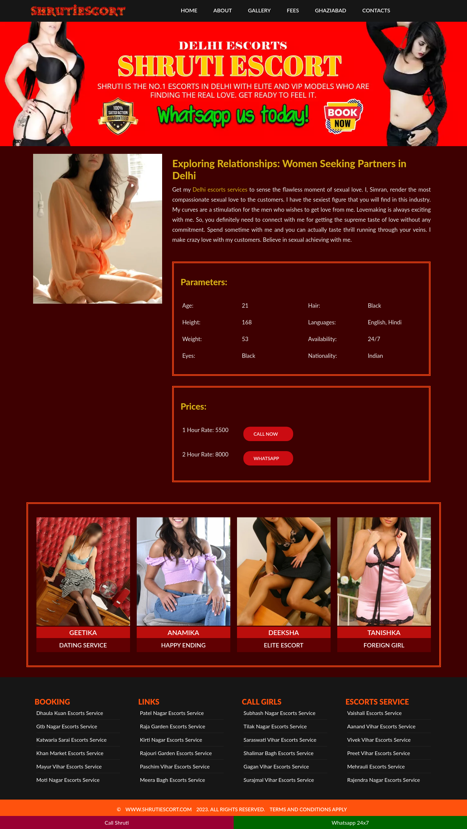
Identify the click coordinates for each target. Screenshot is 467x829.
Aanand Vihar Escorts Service (381, 726)
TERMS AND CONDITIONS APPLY (308, 809)
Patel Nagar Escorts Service (172, 713)
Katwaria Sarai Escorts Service (71, 739)
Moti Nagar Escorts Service (68, 779)
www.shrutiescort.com (158, 809)
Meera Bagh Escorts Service (172, 779)
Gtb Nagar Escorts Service (66, 726)
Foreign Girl (384, 645)
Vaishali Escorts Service (374, 713)
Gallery (259, 10)
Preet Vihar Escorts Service (378, 753)
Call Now (265, 434)
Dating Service (83, 645)
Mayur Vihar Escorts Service (69, 766)
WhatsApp (266, 458)
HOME (189, 10)
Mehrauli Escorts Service (376, 766)
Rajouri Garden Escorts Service (176, 753)
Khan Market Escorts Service (70, 753)
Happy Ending (183, 645)
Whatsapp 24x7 (350, 822)
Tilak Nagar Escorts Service (275, 726)
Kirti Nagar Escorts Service (171, 739)
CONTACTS (376, 10)
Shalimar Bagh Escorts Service (279, 753)
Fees (293, 10)
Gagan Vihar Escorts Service (276, 766)
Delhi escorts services (220, 189)
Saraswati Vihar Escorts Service (280, 739)
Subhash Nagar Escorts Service (280, 713)
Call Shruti (117, 822)
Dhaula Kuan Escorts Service (69, 713)
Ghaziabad (330, 10)
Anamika (183, 632)
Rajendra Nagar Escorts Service (383, 779)
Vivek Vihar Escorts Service (379, 739)
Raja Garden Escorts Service (172, 726)
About (222, 10)
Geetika (83, 632)
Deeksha (283, 632)
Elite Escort (284, 645)
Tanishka (383, 632)
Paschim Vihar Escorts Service (175, 766)
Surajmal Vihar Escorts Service (279, 779)
